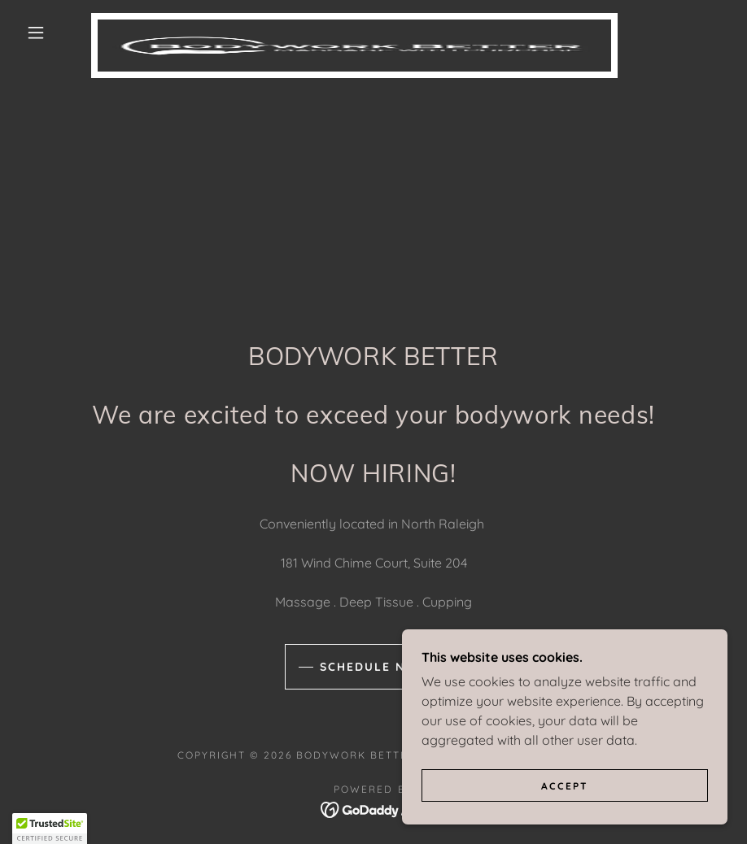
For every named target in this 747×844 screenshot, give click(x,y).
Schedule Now (374, 666)
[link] (354, 19)
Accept (564, 786)
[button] (36, 32)
